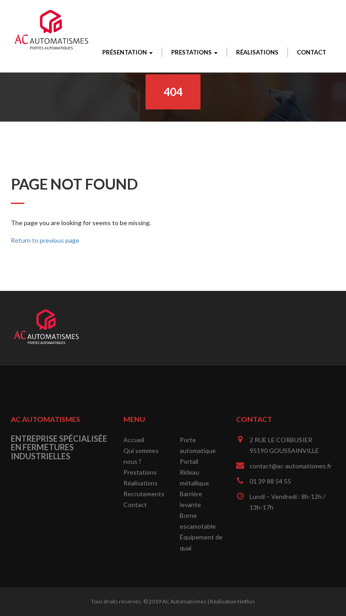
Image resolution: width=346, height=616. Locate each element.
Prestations (194, 52)
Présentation (127, 52)
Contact (311, 52)
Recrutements (143, 494)
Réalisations (257, 52)
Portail (189, 461)
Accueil (133, 440)
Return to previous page (45, 240)
